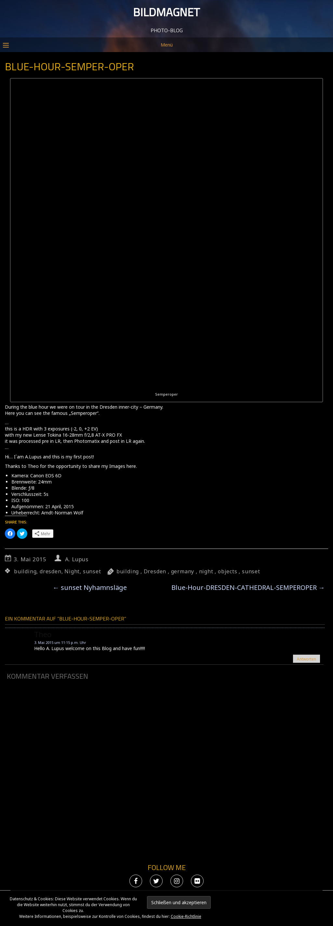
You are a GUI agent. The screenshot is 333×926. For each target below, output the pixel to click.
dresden (50, 571)
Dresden (155, 571)
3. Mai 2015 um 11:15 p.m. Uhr (60, 642)
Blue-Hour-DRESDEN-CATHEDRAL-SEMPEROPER (248, 587)
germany (182, 571)
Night (72, 571)
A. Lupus (76, 559)
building (25, 571)
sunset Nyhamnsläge (90, 587)
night (206, 571)
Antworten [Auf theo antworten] (306, 659)
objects (227, 571)
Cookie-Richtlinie (186, 916)
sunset (92, 571)
